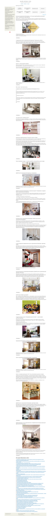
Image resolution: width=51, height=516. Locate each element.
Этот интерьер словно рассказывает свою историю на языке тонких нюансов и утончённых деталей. (30, 483)
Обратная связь (32, 513)
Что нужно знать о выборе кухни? (22, 117)
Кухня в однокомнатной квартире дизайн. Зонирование (26, 357)
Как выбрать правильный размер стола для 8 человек (24, 506)
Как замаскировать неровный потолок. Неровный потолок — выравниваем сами (9, 19)
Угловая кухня (42, 8)
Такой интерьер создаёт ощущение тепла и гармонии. (24, 482)
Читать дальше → (18, 84)
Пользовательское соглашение (22, 513)
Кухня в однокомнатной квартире (20, 12)
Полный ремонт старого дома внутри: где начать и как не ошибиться (9, 12)
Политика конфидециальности (20, 514)
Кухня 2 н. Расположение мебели (22, 63)
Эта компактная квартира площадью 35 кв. (22, 481)
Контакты (19, 513)
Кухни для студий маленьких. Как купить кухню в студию (26, 137)
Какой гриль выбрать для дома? (22, 294)
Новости (25, 3)
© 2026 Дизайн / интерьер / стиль (8, 513)
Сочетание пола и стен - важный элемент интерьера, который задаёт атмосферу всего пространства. (30, 488)
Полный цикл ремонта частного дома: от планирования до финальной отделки (27, 495)
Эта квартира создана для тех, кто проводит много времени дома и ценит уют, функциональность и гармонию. (31, 471)
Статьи (28, 3)
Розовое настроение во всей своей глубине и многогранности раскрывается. (27, 465)
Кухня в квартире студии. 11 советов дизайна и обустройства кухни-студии (30, 161)
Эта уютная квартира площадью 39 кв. (22, 480)
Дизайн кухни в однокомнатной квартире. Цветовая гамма (27, 402)
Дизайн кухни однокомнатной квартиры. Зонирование (26, 172)
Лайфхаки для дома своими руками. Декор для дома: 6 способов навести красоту (10, 9)
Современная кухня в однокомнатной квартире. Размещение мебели (29, 40)
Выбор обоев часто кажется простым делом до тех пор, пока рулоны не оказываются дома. (29, 464)
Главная (22, 3)
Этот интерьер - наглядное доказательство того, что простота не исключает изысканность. (29, 499)
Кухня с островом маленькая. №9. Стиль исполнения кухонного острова (30, 374)
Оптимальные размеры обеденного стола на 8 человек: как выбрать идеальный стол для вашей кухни (30, 503)
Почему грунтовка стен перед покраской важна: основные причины (26, 510)
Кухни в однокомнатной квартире (27, 12)
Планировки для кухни (35, 8)
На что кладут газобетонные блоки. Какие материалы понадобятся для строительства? (9, 26)
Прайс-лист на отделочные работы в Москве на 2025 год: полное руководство (27, 511)
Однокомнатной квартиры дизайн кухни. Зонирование (26, 340)
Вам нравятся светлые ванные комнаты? (22, 492)
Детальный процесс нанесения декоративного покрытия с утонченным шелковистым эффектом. (29, 476)
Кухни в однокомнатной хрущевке (27, 8)
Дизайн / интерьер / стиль (25, 1)
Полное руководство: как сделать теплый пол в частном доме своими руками (27, 500)
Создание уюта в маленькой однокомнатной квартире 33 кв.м (27, 88)
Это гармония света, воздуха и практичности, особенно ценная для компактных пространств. (29, 463)
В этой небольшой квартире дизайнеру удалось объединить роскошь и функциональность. (29, 477)
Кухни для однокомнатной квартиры (20, 9)
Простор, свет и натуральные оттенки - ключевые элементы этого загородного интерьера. (29, 505)
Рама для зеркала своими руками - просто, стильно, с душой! (25, 504)
